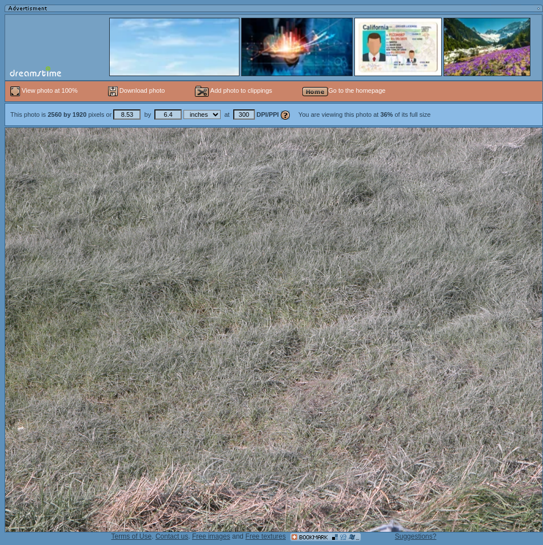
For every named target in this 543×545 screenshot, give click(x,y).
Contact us (171, 536)
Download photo (136, 90)
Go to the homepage (343, 90)
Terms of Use (131, 536)
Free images (211, 536)
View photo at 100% (44, 90)
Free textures (265, 536)
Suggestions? (416, 536)
